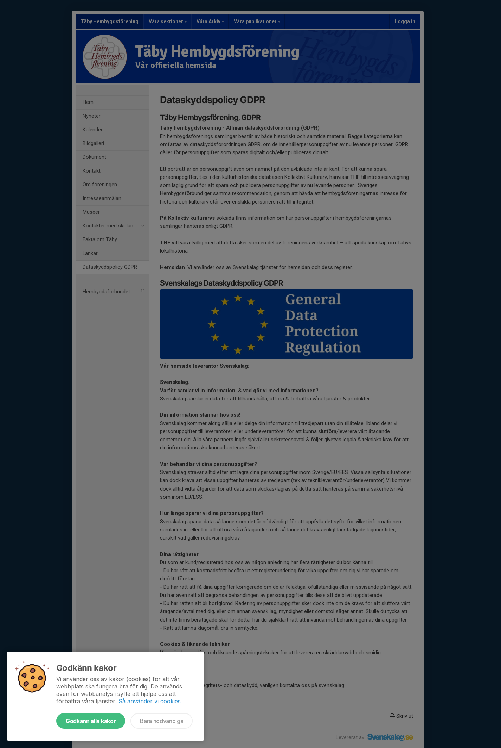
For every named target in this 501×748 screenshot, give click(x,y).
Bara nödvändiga (161, 720)
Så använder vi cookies (149, 701)
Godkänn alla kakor (91, 720)
